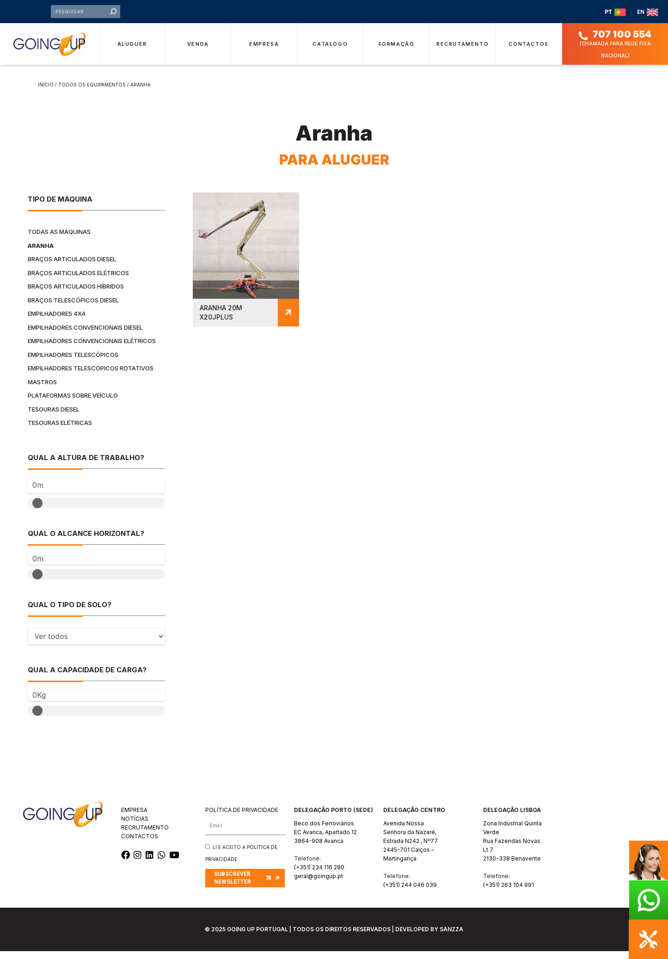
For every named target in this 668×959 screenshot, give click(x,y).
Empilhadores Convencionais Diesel (85, 335)
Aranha (41, 253)
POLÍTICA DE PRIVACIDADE (241, 817)
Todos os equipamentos (92, 92)
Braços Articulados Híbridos (76, 294)
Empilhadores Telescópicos (73, 362)
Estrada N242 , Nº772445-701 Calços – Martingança (410, 857)
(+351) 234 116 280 (319, 875)
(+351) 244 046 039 (410, 892)
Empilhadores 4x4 (57, 321)
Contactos (528, 51)
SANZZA (451, 937)
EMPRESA (134, 817)
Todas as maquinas (59, 239)
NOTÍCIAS (134, 826)
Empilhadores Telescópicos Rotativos (90, 376)
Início (46, 92)
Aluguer (132, 51)
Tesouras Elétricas (60, 430)
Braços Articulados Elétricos (78, 280)
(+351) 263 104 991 (508, 892)
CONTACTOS (139, 844)
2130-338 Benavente (512, 866)
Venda (198, 51)
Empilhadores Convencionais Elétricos (92, 348)
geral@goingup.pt (318, 883)
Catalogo (330, 51)
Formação (397, 51)
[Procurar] (113, 15)
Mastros (42, 389)
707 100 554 (622, 42)
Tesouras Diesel (54, 417)
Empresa (264, 51)
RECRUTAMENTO (145, 835)
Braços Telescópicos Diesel (73, 308)
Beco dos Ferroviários (324, 831)
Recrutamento (462, 51)
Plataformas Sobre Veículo (73, 403)
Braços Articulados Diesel (72, 266)
